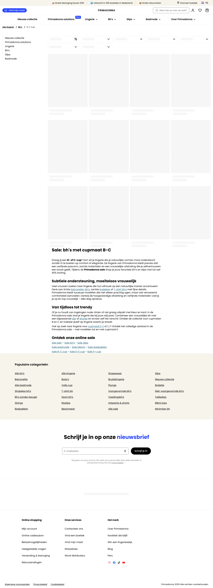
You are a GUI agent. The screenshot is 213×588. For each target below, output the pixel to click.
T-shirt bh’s (120, 289)
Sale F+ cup (94, 351)
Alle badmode (23, 385)
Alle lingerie (8, 27)
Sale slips (82, 343)
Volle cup (67, 385)
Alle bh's (19, 373)
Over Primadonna (118, 528)
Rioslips (66, 403)
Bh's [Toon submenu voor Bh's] (112, 19)
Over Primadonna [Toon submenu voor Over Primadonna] (183, 19)
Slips (7, 54)
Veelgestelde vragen (34, 549)
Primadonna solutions (18, 42)
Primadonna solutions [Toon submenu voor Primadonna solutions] (64, 18)
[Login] (192, 10)
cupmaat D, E (96, 326)
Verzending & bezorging (36, 555)
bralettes (104, 289)
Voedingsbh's (116, 397)
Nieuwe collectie (27, 19)
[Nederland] (206, 3)
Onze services (73, 520)
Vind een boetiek (74, 535)
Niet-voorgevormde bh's (169, 391)
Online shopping (32, 520)
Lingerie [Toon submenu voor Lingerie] (91, 19)
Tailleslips (160, 397)
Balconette (21, 379)
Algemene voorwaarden (17, 584)
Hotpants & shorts (118, 403)
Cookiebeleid (57, 584)
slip (74, 318)
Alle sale (57, 343)
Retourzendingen (32, 562)
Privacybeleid (117, 463)
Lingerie (9, 46)
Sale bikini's (78, 347)
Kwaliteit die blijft (118, 535)
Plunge (112, 385)
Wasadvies (71, 549)
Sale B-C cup (59, 351)
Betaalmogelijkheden (34, 542)
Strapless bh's (23, 391)
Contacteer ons (74, 528)
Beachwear (68, 409)
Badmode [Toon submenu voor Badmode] (153, 19)
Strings (19, 403)
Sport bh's (67, 397)
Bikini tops (161, 403)
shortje (84, 318)
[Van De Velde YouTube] (123, 563)
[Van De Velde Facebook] (114, 563)
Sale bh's (69, 343)
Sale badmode (60, 347)
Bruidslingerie (116, 379)
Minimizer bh (162, 409)
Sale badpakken (97, 347)
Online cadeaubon (33, 535)
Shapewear (115, 373)
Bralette (159, 385)
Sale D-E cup (77, 351)
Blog (110, 549)
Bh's (20, 27)
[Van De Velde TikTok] (119, 563)
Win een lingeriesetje (120, 542)
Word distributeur (75, 555)
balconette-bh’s (80, 289)
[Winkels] (187, 3)
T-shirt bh (67, 391)
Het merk (113, 520)
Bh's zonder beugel (26, 397)
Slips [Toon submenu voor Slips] (130, 19)
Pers (110, 555)
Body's (65, 379)
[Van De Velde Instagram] (109, 563)
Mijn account (29, 528)
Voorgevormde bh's (119, 391)
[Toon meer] (125, 462)
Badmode (11, 58)
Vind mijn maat (14, 10)
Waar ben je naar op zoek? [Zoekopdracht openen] (171, 10)
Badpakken (21, 409)
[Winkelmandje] (207, 10)
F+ (108, 326)
